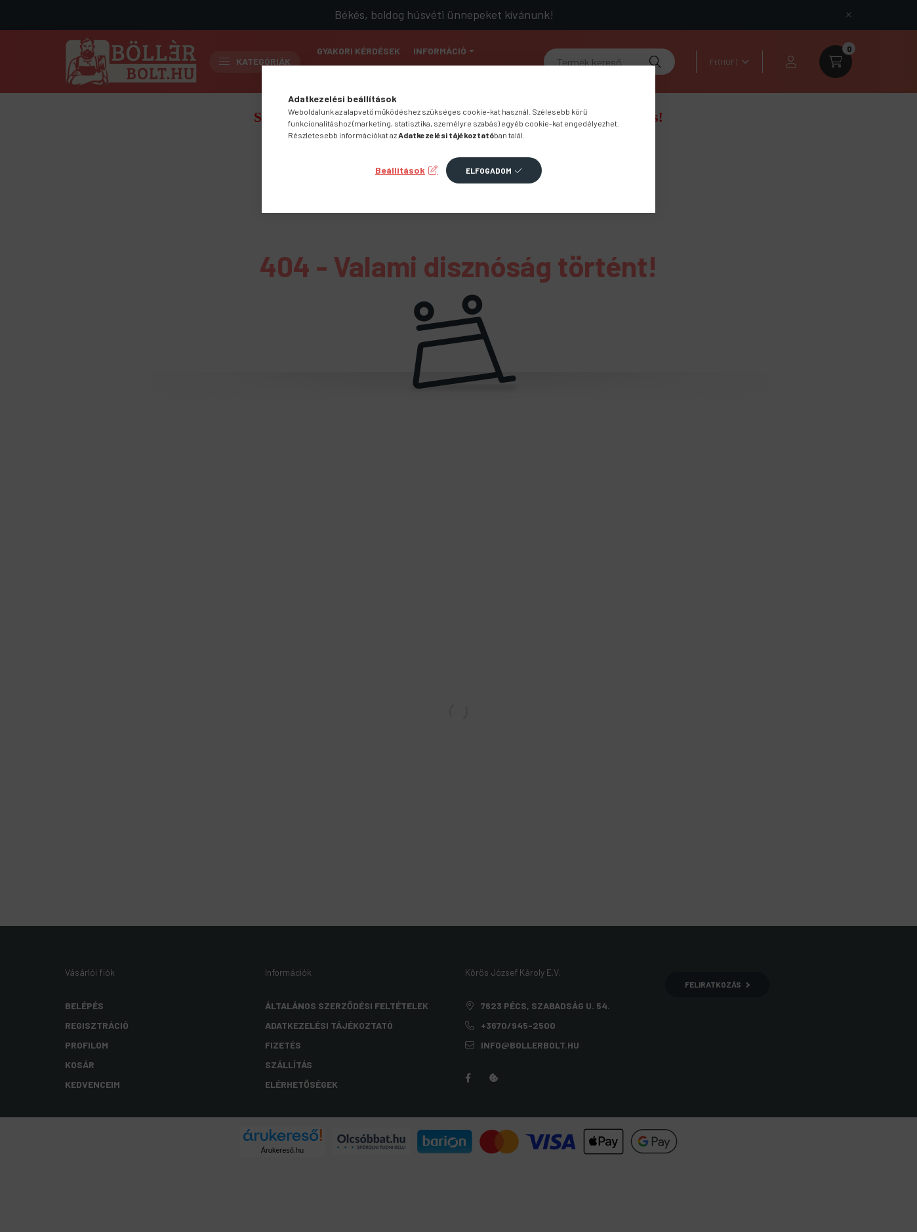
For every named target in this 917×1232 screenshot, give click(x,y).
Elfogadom (489, 170)
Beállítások (400, 170)
